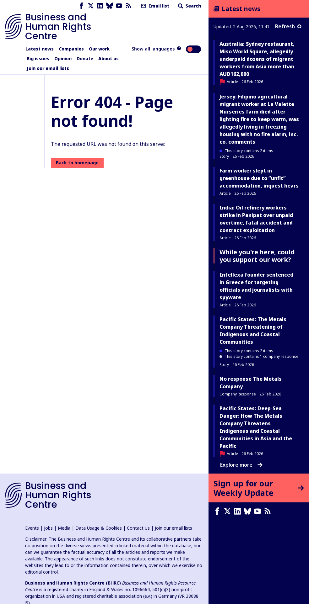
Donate (85, 58)
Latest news (39, 49)
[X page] (91, 6)
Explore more (241, 464)
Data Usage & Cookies (98, 528)
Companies (71, 49)
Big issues (38, 58)
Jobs (48, 528)
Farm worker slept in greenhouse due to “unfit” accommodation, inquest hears (259, 178)
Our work (99, 49)
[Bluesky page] (109, 6)
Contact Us (138, 528)
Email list (154, 6)
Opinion (63, 58)
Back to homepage (77, 163)
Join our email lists (48, 68)
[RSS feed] (128, 6)
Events (32, 528)
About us (108, 58)
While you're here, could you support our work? (257, 256)
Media (64, 528)
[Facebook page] (81, 6)
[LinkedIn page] (100, 6)
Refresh (288, 26)
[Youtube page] (119, 6)
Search (189, 6)
